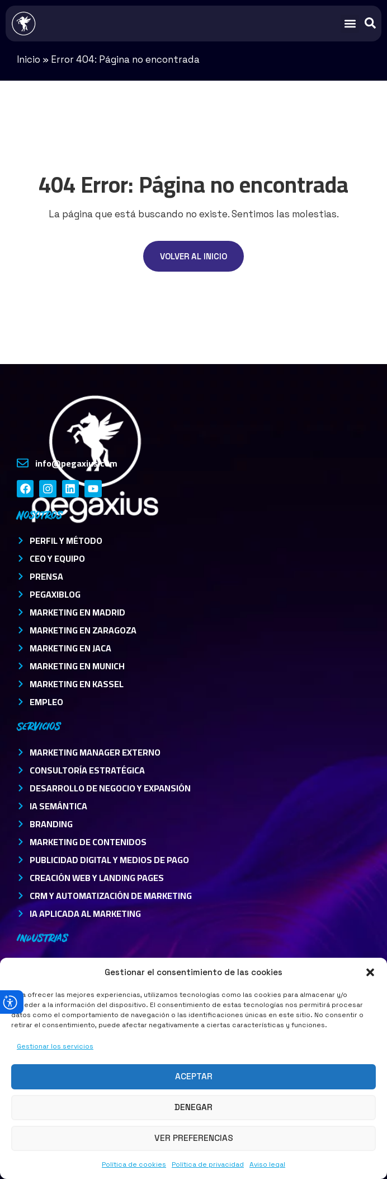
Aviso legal (267, 1164)
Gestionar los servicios (55, 1046)
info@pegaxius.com (76, 463)
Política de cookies (134, 1164)
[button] (370, 972)
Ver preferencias (193, 1138)
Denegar (193, 1107)
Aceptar (193, 1076)
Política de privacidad (208, 1164)
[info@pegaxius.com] (23, 463)
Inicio (28, 59)
